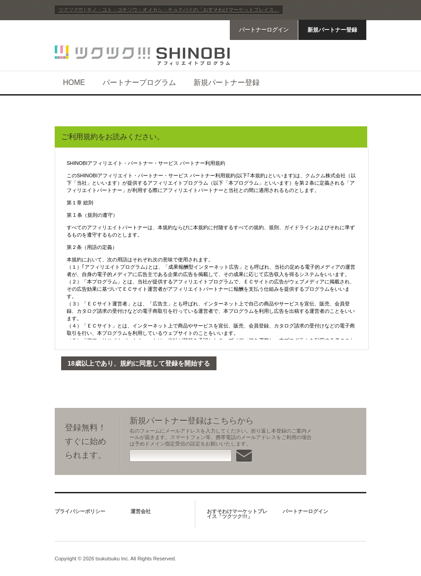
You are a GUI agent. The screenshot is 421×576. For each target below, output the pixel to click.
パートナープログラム (139, 82)
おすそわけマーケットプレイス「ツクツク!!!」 (237, 513)
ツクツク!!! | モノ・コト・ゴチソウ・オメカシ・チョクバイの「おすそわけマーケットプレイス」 (168, 9)
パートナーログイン (264, 30)
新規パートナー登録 (332, 30)
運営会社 (141, 511)
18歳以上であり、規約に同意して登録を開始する (139, 363)
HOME (74, 82)
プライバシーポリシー (80, 511)
